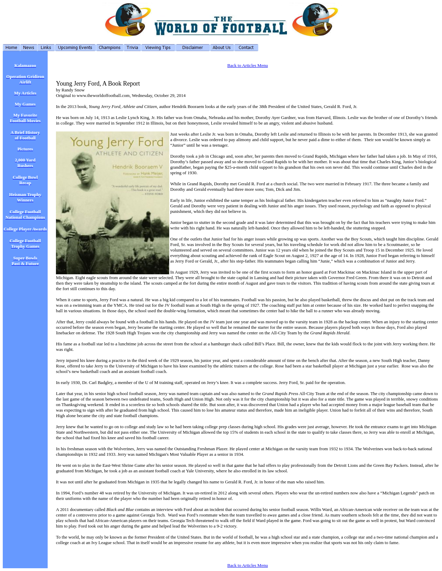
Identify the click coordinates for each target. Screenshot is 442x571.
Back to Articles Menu (247, 65)
